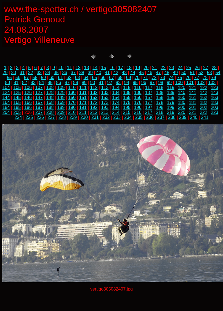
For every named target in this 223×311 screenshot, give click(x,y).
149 (61, 97)
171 (83, 102)
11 (69, 67)
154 (116, 97)
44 (132, 72)
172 (94, 102)
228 (62, 117)
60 (51, 77)
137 (148, 92)
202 (203, 107)
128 (50, 92)
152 (94, 97)
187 (39, 107)
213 (104, 112)
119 (170, 87)
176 (138, 102)
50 (183, 72)
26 (197, 67)
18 (129, 67)
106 (28, 87)
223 (214, 112)
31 (22, 72)
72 (154, 77)
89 (84, 82)
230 (84, 117)
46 (149, 72)
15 (103, 67)
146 (28, 97)
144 (6, 97)
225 (29, 117)
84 (41, 82)
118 (159, 87)
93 (118, 82)
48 (166, 72)
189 (61, 107)
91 (101, 82)
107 (39, 87)
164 (6, 102)
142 (203, 92)
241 (205, 117)
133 (104, 92)
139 (170, 92)
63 (77, 77)
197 (148, 107)
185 (17, 107)
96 (143, 82)
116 (138, 87)
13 (86, 67)
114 (116, 87)
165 (17, 102)
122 (203, 87)
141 (192, 92)
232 (106, 117)
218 (159, 112)
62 (69, 77)
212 (94, 112)
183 (214, 102)
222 (203, 112)
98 (160, 82)
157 (148, 97)
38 (81, 72)
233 (117, 117)
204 (6, 112)
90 (92, 82)
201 (192, 107)
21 (154, 67)
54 (218, 72)
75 (179, 77)
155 (127, 97)
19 (137, 67)
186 (28, 107)
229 (73, 117)
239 (183, 117)
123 (214, 87)
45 (141, 72)
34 (47, 72)
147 (39, 97)
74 (171, 77)
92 (109, 82)
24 (180, 67)
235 (139, 117)
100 (179, 82)
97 (152, 82)
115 (127, 87)
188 (50, 107)
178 (159, 102)
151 (83, 97)
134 (116, 92)
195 (127, 107)
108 (50, 87)
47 (158, 72)
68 (120, 77)
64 (86, 77)
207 (39, 112)
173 (104, 102)
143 (214, 92)
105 (17, 87)
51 (192, 72)
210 (72, 112)
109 (61, 87)
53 (209, 72)
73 (162, 77)
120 (181, 87)
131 (83, 92)
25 (188, 67)
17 (120, 67)
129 (61, 92)
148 (50, 97)
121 (192, 87)
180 (181, 102)
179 (170, 102)
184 (6, 107)
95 (135, 82)
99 (169, 82)
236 (150, 117)
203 (214, 107)
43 (124, 72)
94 (126, 82)
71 (145, 77)
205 (17, 112)
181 (192, 102)
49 (175, 72)
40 (98, 72)
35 (56, 72)
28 (214, 67)
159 (170, 97)
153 (104, 97)
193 (104, 107)
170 (72, 102)
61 (60, 77)
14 (94, 67)
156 (138, 97)
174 (116, 102)
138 (159, 92)
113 (104, 87)
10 (61, 67)
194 (116, 107)
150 (72, 97)
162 (203, 97)
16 (112, 67)
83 (33, 82)
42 (115, 72)
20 (146, 67)
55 (9, 77)
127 (39, 92)
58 (35, 77)
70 (137, 77)
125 (17, 92)
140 (181, 92)
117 (148, 87)
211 (83, 112)
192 (94, 107)
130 (72, 92)
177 (148, 102)
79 (213, 77)
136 (138, 92)
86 (58, 82)
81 (16, 82)
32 (30, 72)
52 (200, 72)
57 (26, 77)
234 (128, 117)
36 (64, 72)
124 (6, 92)
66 (102, 77)
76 (188, 77)
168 (50, 102)
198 (159, 107)
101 (190, 82)
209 (61, 112)
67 (111, 77)
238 (172, 117)
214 (116, 112)
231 (95, 117)
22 (163, 67)
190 (72, 107)
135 (127, 92)
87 (67, 82)
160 (181, 97)
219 (170, 112)
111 (83, 87)
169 (61, 102)
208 (50, 112)
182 (203, 102)
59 (43, 77)
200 (181, 107)
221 (192, 112)
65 (94, 77)
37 (73, 72)
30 (13, 72)
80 (7, 82)
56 (17, 77)
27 (205, 67)
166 (28, 102)
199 (170, 107)
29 (5, 72)
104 (6, 87)
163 (214, 97)
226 (40, 117)
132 (94, 92)
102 (201, 82)
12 (78, 67)
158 (159, 97)
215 (127, 112)
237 (161, 117)
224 (18, 117)
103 (212, 82)
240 (194, 117)
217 (148, 112)
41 (107, 72)
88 (75, 82)
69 (128, 77)
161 (192, 97)
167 (39, 102)
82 (24, 82)
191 (83, 107)
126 (28, 92)
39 (90, 72)
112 (94, 87)
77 (196, 77)
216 (138, 112)
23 (171, 67)
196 (138, 107)
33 (39, 72)
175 (127, 102)
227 (51, 117)
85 (50, 82)
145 (17, 97)
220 (181, 112)
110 (72, 87)
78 (205, 77)
